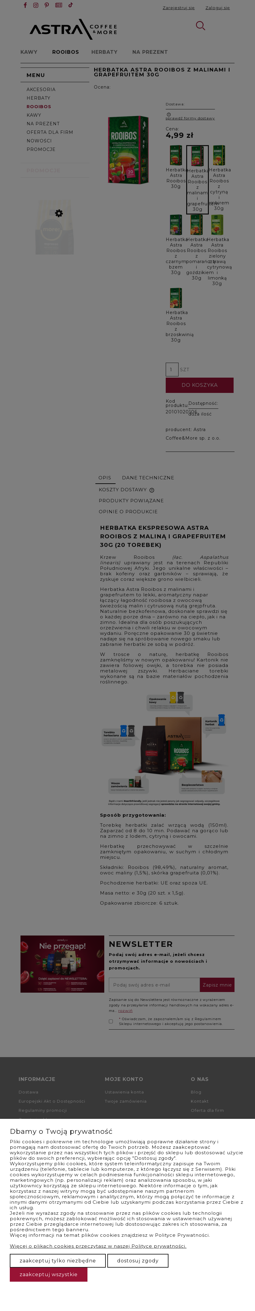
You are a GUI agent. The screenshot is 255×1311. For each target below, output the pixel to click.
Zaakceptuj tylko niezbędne (58, 1261)
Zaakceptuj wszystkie (49, 1274)
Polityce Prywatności (182, 1235)
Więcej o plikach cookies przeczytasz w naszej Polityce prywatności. (98, 1246)
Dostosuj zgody (138, 1261)
